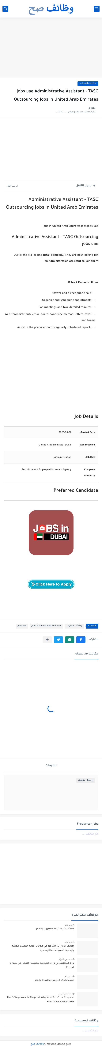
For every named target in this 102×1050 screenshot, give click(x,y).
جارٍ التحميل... (90, 834)
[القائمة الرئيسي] (97, 9)
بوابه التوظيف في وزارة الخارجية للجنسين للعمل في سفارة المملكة (42, 965)
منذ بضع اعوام (65, 959)
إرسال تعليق (85, 780)
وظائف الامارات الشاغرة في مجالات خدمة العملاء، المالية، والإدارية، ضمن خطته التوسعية (42, 948)
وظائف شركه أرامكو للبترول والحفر (55, 929)
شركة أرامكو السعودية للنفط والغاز (54, 980)
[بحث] (5, 9)
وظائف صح (37, 1044)
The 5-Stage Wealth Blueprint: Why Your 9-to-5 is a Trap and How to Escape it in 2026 (40, 999)
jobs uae (22, 626)
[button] (80, 639)
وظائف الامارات (88, 83)
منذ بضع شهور (65, 993)
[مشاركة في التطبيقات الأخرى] (47, 639)
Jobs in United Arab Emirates (46, 626)
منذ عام (68, 925)
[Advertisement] (51, 48)
